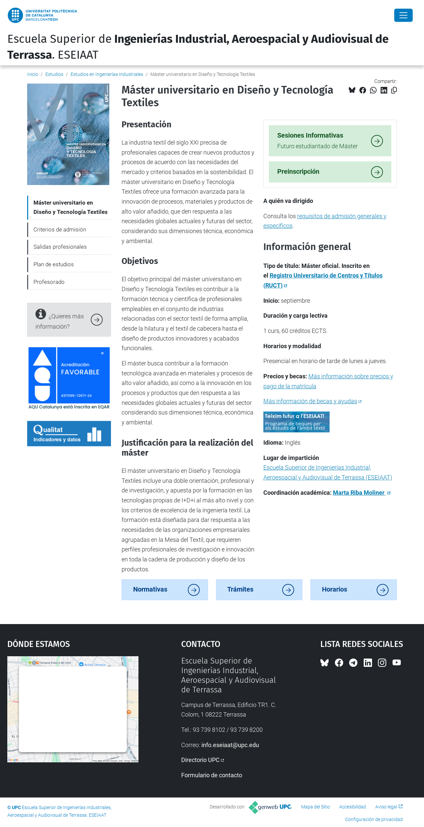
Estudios (54, 74)
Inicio (32, 74)
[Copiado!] (394, 90)
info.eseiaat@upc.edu (230, 744)
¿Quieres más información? (59, 319)
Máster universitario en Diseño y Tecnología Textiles (70, 207)
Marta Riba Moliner (359, 492)
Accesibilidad (352, 806)
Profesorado (49, 282)
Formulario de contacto (211, 775)
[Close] (403, 15)
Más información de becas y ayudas (310, 401)
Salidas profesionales (60, 246)
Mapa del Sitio (315, 806)
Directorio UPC (200, 759)
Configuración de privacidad (374, 819)
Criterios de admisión (59, 229)
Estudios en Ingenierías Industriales (107, 74)
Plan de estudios (53, 264)
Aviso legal (386, 806)
